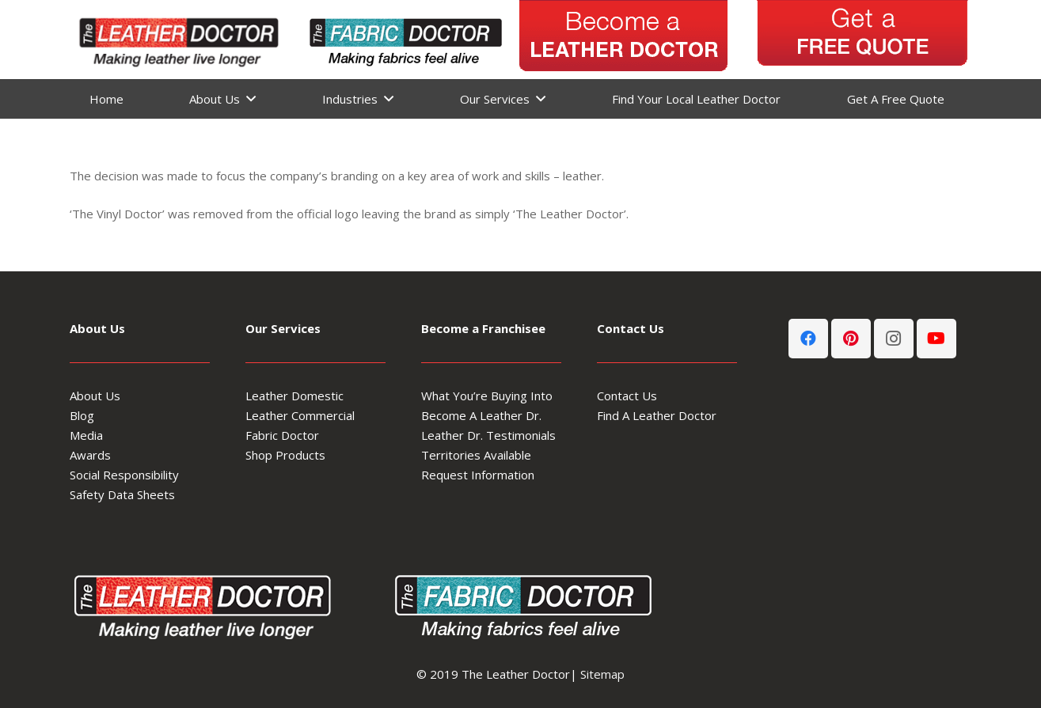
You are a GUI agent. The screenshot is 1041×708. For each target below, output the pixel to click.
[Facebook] (808, 338)
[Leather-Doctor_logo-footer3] (208, 604)
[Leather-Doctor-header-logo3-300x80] (176, 39)
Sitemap (602, 674)
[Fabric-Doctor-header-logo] (403, 39)
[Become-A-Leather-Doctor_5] (623, 39)
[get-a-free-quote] (862, 39)
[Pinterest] (851, 338)
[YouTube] (936, 338)
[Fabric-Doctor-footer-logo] (520, 604)
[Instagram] (894, 338)
